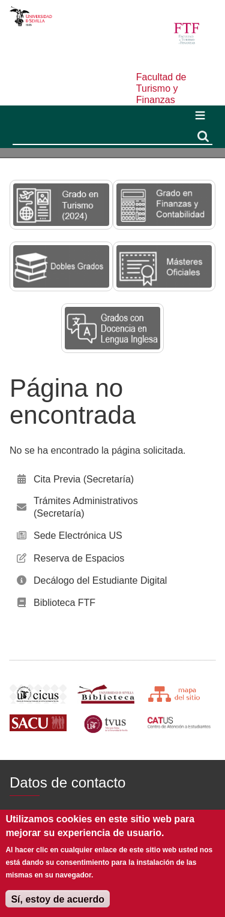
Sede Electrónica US (78, 535)
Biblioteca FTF (64, 603)
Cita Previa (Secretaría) (84, 479)
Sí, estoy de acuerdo (57, 899)
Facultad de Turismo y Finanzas (161, 88)
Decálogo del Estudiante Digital (100, 580)
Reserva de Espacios (79, 558)
